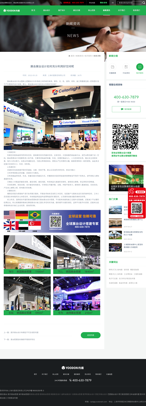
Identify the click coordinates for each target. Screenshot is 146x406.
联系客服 (126, 109)
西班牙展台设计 (101, 394)
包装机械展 (113, 283)
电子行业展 (113, 278)
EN (113, 2)
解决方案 (76, 10)
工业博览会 (128, 274)
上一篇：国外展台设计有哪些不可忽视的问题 (21, 332)
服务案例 (77, 374)
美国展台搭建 (34, 394)
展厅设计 (61, 10)
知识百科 (88, 56)
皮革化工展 (133, 283)
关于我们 (121, 10)
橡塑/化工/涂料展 (115, 274)
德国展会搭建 (45, 394)
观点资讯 (88, 374)
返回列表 (90, 335)
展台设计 (46, 10)
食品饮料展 (123, 283)
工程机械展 (138, 274)
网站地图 (92, 2)
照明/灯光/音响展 (115, 270)
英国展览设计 (55, 394)
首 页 (33, 10)
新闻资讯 (106, 10)
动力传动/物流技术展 (127, 278)
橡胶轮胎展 (134, 270)
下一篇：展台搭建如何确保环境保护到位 (19, 339)
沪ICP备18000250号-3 (35, 390)
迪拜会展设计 (66, 394)
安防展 (126, 270)
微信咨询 (103, 3)
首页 (72, 56)
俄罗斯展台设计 (89, 394)
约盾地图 (109, 374)
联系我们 (136, 10)
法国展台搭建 (77, 394)
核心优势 (91, 10)
